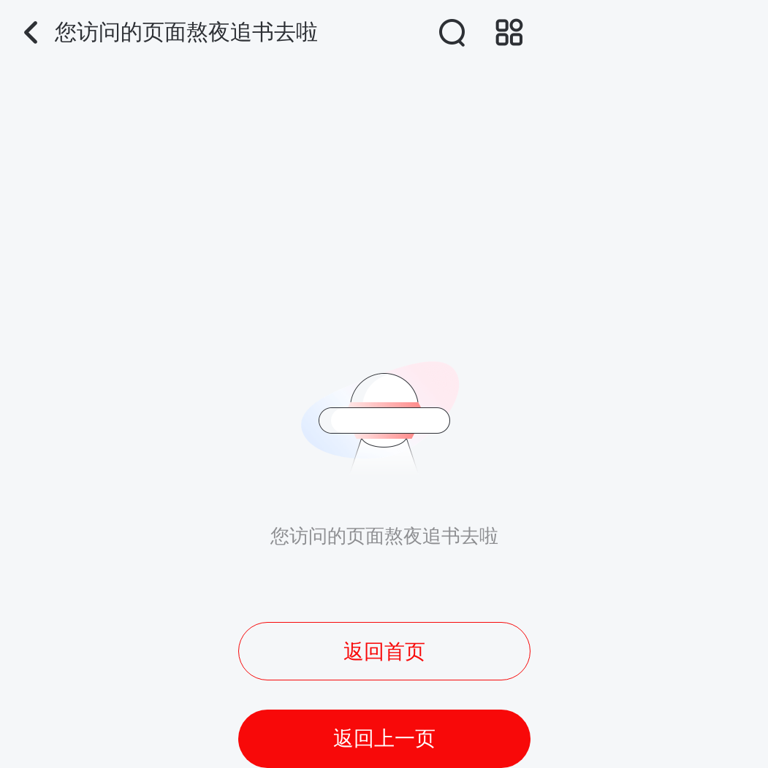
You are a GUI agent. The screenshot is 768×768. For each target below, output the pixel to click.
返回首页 (384, 651)
